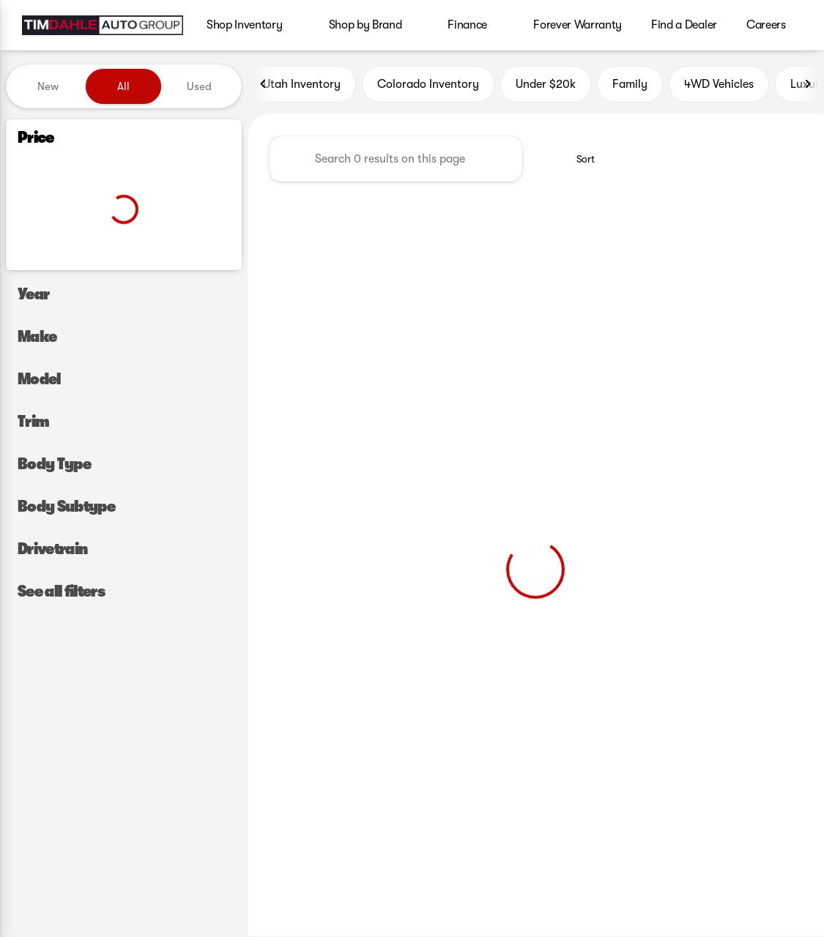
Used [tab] (199, 86)
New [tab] (48, 86)
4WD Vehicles (719, 85)
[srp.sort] (577, 160)
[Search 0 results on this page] (395, 160)
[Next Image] (808, 86)
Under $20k (546, 85)
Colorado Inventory (428, 85)
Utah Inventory (302, 85)
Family (629, 85)
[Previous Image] (264, 86)
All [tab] (123, 86)
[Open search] (790, 25)
